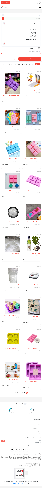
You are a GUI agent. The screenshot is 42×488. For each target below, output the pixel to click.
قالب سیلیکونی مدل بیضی (34, 349)
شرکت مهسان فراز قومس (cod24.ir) (19, 485)
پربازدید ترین (24, 64)
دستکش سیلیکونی (14, 127)
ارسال (3, 442)
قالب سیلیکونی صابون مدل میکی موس (11, 317)
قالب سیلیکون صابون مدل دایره (12, 349)
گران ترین (4, 64)
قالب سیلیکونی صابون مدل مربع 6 (32, 159)
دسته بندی (20, 23)
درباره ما (38, 435)
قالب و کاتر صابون (16, 98)
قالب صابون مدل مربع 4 (13, 190)
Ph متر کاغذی (37, 90)
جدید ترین (37, 64)
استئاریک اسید (36, 317)
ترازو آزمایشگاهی (37, 288)
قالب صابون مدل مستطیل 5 (33, 222)
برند (20, 43)
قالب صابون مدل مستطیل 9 (33, 190)
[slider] (1, 53)
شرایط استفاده (37, 423)
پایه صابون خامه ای (14, 254)
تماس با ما (38, 433)
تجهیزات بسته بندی (15, 383)
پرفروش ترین (16, 64)
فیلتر (30, 59)
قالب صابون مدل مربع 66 (13, 159)
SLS (18, 286)
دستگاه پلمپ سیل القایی (13, 381)
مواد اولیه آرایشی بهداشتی (14, 225)
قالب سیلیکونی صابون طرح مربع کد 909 (11, 96)
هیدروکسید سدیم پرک (14, 222)
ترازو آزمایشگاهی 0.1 (35, 286)
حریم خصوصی (37, 425)
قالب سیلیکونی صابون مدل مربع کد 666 (32, 128)
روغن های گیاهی (37, 256)
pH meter (38, 92)
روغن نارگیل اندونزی (35, 254)
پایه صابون (17, 256)
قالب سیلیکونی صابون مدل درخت (32, 383)
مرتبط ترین (31, 64)
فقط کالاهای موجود (33, 48)
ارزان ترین (10, 64)
